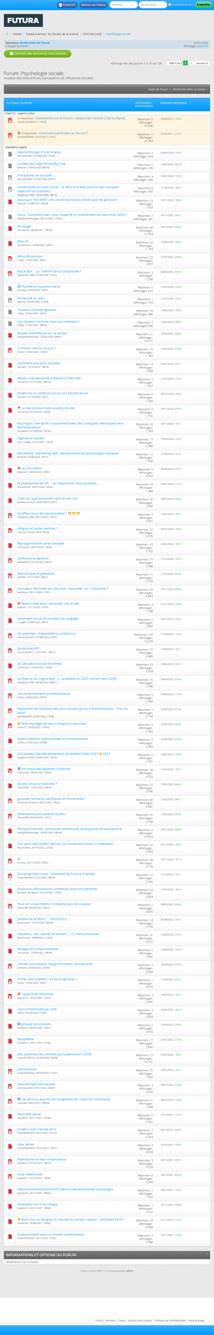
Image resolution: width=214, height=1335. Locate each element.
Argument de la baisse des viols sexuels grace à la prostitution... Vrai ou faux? (72, 710)
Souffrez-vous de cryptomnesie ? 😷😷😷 (48, 513)
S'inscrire (67, 5)
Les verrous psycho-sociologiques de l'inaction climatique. (66, 1099)
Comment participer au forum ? (63, 133)
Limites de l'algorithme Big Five (41, 163)
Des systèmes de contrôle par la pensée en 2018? (54, 1054)
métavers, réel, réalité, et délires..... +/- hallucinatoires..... (60, 934)
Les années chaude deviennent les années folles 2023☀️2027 (63, 753)
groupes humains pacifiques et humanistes (50, 798)
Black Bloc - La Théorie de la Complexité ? (49, 271)
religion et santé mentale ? (37, 528)
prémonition (27, 1069)
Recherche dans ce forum (189, 89)
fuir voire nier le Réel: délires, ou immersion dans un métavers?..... (67, 843)
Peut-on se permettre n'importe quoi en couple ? (54, 904)
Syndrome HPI (28, 648)
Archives (111, 1320)
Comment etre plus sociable (38, 363)
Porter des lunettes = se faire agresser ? (47, 979)
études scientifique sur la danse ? (42, 333)
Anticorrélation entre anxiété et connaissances (52, 738)
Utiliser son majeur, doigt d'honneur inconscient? (55, 964)
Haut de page (196, 1320)
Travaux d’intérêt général (36, 309)
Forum (17, 34)
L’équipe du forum (17, 46)
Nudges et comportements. (38, 949)
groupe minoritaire (36, 1024)
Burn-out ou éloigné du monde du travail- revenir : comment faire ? (72, 1219)
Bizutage (24, 226)
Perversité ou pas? (31, 298)
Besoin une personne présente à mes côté (49, 378)
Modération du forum (35, 43)
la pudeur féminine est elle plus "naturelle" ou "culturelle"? (62, 588)
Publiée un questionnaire (40, 286)
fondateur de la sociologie (37, 1204)
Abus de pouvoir (30, 256)
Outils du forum (158, 89)
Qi (19, 858)
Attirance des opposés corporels (46, 768)
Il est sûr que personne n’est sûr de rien (47, 498)
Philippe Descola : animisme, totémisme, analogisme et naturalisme (69, 828)
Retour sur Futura (93, 5)
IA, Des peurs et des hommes (39, 663)
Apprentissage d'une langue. (39, 152)
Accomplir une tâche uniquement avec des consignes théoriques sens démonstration (70, 425)
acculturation (31, 468)
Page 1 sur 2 (176, 62)
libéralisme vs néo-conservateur (41, 1159)
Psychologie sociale (118, 34)
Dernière (202, 63)
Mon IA (22, 241)
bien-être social (29, 1114)
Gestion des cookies (140, 1320)
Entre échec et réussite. (34, 175)
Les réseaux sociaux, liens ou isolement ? (48, 321)
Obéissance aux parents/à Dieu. (41, 814)
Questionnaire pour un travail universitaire (50, 1234)
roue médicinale (29, 1174)
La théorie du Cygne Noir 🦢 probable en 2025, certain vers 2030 (66, 678)
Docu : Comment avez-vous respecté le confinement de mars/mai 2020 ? (72, 214)
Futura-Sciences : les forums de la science (52, 34)
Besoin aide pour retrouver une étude (50, 603)
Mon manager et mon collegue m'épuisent (53, 723)
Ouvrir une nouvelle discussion (38, 54)
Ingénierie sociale (30, 438)
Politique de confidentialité (170, 1320)
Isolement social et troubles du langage (47, 618)
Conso (122, 1320)
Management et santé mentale (40, 543)
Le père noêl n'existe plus (36, 1129)
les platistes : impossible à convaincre (46, 633)
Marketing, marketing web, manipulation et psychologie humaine (67, 453)
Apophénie (25, 1039)
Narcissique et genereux (36, 573)
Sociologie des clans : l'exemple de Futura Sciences (56, 873)
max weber (25, 1144)
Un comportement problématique (43, 693)
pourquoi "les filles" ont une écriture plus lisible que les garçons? (67, 199)
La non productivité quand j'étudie (48, 408)
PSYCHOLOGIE (92, 34)
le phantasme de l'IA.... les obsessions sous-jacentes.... (58, 483)
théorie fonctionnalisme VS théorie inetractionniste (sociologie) (65, 1189)
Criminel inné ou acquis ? (36, 348)
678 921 (203, 46)
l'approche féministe (37, 994)
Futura (99, 1320)
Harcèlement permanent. (36, 1084)
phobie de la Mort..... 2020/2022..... (43, 919)
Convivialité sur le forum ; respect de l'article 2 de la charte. (80, 118)
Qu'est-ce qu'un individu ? (37, 783)
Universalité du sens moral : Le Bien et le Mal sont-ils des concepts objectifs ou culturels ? (68, 189)
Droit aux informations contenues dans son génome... (58, 888)
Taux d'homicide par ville (37, 1009)
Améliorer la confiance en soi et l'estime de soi (52, 393)
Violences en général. (33, 558)
